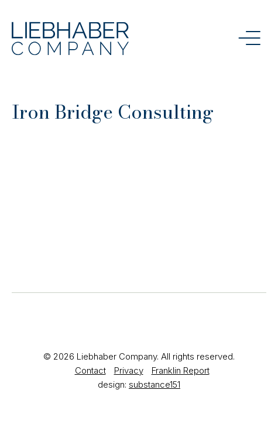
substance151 (154, 384)
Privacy (128, 370)
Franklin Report (181, 370)
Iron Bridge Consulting (113, 112)
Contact (90, 370)
